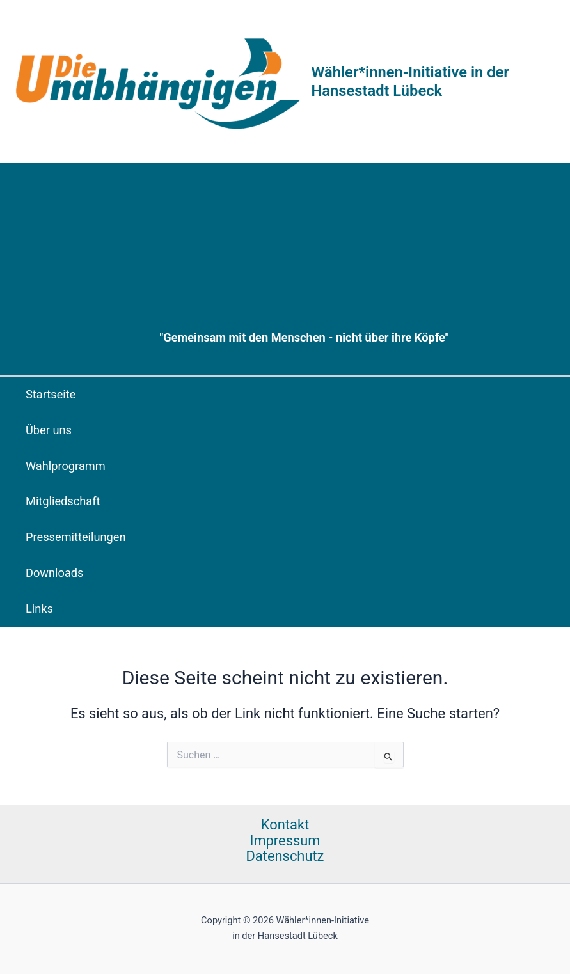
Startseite (50, 394)
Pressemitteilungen (76, 537)
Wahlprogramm (66, 466)
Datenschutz (285, 856)
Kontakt (285, 825)
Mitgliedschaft (63, 501)
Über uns (49, 430)
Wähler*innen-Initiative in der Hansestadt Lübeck (410, 81)
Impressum (284, 841)
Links (39, 608)
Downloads (55, 572)
